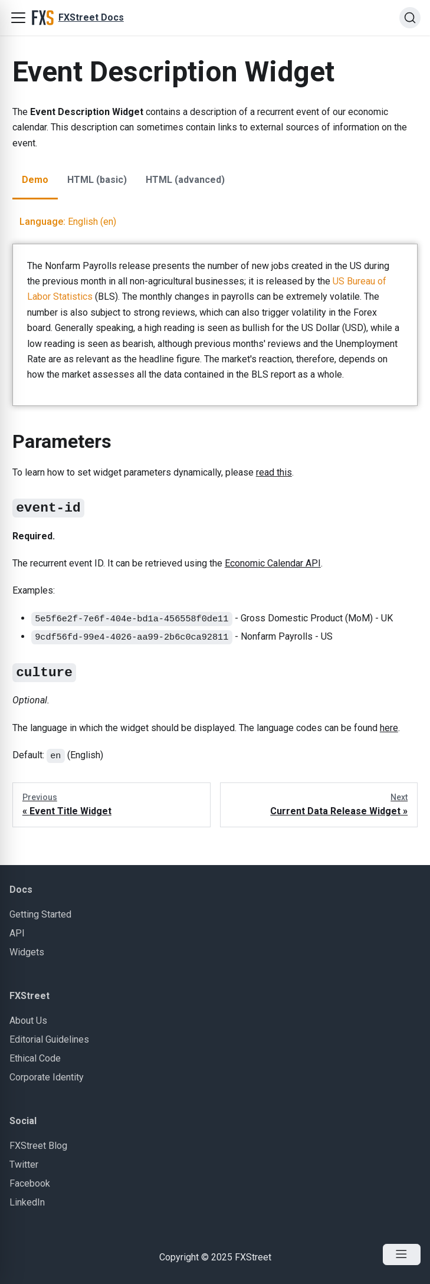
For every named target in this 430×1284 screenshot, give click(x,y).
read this (274, 472)
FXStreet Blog (38, 1145)
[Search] (410, 17)
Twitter (23, 1164)
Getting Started (40, 914)
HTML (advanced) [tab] (185, 179)
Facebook (29, 1183)
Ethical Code (35, 1058)
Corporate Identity (46, 1077)
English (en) (67, 221)
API (17, 933)
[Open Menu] (402, 1254)
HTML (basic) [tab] (97, 179)
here (389, 727)
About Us (28, 1020)
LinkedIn (27, 1202)
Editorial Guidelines (49, 1039)
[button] (18, 18)
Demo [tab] (35, 179)
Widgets (26, 952)
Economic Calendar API (273, 563)
